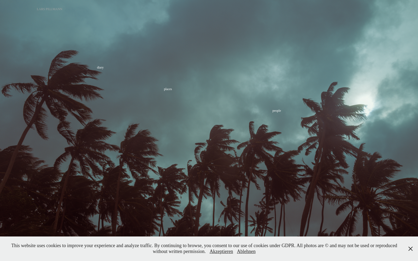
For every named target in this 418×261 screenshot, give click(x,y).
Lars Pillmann (49, 9)
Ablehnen (246, 251)
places (168, 89)
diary (100, 67)
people (276, 111)
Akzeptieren (221, 251)
